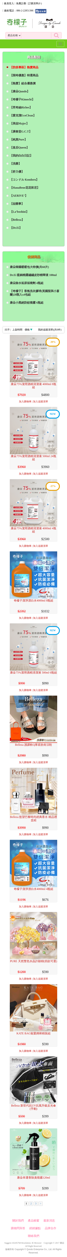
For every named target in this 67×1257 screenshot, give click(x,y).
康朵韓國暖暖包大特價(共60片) (29, 266)
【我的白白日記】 (21, 155)
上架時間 (17, 329)
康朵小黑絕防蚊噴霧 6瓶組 (26, 302)
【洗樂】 (15, 163)
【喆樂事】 (17, 203)
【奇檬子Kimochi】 (22, 99)
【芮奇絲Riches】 (21, 107)
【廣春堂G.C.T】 (21, 131)
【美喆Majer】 (19, 123)
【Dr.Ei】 (16, 227)
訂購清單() (35, 3)
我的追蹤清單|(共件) (49, 329)
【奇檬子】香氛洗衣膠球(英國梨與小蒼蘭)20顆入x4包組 (34, 293)
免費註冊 (21, 3)
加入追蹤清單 (40, 401)
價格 (27, 329)
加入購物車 (25, 401)
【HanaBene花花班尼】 (25, 187)
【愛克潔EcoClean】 (23, 115)
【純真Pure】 (18, 139)
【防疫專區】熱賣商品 (24, 67)
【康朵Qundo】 (20, 91)
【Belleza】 (17, 219)
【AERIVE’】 (19, 195)
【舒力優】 (17, 171)
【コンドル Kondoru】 (24, 179)
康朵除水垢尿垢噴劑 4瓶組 (26, 283)
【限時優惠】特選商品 (24, 75)
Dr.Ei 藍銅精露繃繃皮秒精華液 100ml (33, 275)
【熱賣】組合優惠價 (23, 83)
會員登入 (9, 3)
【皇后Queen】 (19, 147)
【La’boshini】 (19, 211)
